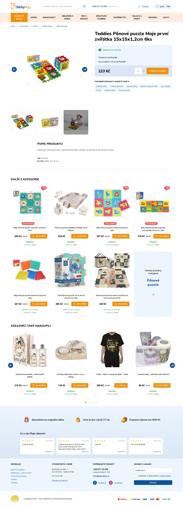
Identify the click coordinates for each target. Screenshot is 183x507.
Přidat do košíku (157, 71)
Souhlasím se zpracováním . (154, 476)
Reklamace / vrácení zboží (21, 473)
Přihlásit (153, 483)
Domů (13, 26)
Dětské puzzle (47, 26)
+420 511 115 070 (99, 6)
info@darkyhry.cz (101, 476)
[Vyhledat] (85, 6)
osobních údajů (165, 476)
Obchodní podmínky (18, 476)
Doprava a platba (18, 469)
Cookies (14, 479)
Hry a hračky (23, 26)
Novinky (152, 17)
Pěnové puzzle (62, 26)
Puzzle (35, 26)
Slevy (166, 17)
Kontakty (14, 482)
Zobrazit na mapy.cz (60, 480)
